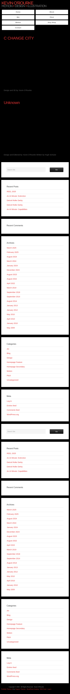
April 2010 (11, 319)
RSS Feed (43, 689)
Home (18, 12)
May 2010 (11, 314)
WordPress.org (13, 414)
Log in (9, 401)
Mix (18, 17)
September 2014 (13, 297)
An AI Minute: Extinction (16, 196)
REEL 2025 (11, 192)
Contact (18, 28)
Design (9, 358)
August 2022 (12, 279)
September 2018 (13, 292)
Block (52, 12)
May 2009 (11, 328)
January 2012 (12, 310)
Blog (8, 353)
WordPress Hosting (33, 689)
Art (8, 349)
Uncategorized (12, 380)
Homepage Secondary (16, 367)
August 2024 (12, 257)
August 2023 (12, 274)
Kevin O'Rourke (24, 4)
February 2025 (12, 252)
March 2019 (11, 288)
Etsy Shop (52, 22)
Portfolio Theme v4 (7, 689)
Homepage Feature (14, 362)
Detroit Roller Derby (14, 200)
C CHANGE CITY (19, 38)
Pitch (52, 17)
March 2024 (11, 261)
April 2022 (11, 283)
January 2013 (12, 306)
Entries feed (11, 406)
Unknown (12, 102)
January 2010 (12, 323)
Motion (18, 22)
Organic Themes (20, 689)
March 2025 (11, 248)
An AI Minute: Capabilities (17, 209)
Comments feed (13, 410)
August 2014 (12, 301)
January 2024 (12, 266)
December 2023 (13, 270)
